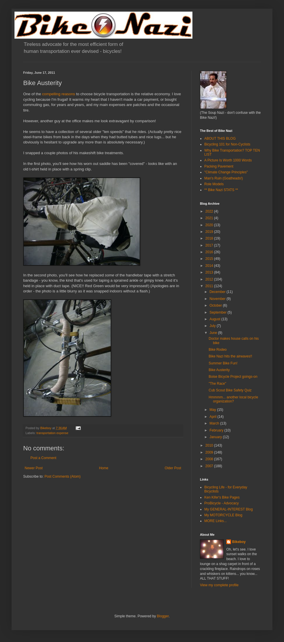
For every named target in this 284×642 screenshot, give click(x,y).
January (216, 437)
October (216, 305)
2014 (209, 266)
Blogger (163, 616)
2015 (209, 259)
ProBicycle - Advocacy (221, 503)
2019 (209, 232)
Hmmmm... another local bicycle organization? (233, 399)
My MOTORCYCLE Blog (223, 515)
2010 (209, 445)
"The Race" (217, 384)
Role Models (214, 184)
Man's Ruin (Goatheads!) (223, 178)
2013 (209, 272)
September (218, 312)
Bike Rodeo (218, 350)
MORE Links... (215, 521)
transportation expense (52, 433)
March (215, 423)
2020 (209, 225)
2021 (209, 218)
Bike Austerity (219, 370)
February (217, 430)
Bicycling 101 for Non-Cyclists (227, 144)
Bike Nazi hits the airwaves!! (230, 356)
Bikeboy (239, 542)
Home (103, 468)
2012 (209, 279)
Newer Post (34, 468)
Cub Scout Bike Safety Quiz (230, 390)
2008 (209, 459)
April (213, 417)
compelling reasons (58, 94)
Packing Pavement (218, 166)
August (215, 319)
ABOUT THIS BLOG (220, 138)
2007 (209, 466)
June (214, 333)
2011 (209, 286)
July (213, 326)
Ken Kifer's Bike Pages (222, 497)
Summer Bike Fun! (223, 363)
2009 (209, 452)
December (218, 292)
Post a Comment (43, 458)
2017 (209, 245)
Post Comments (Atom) (62, 476)
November (218, 299)
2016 (209, 252)
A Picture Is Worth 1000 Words (228, 160)
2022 (209, 211)
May (213, 410)
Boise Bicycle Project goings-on (233, 377)
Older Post (173, 468)
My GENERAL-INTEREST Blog (228, 509)
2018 (209, 238)
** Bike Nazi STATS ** (221, 190)
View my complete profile (219, 585)
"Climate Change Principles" (226, 172)
